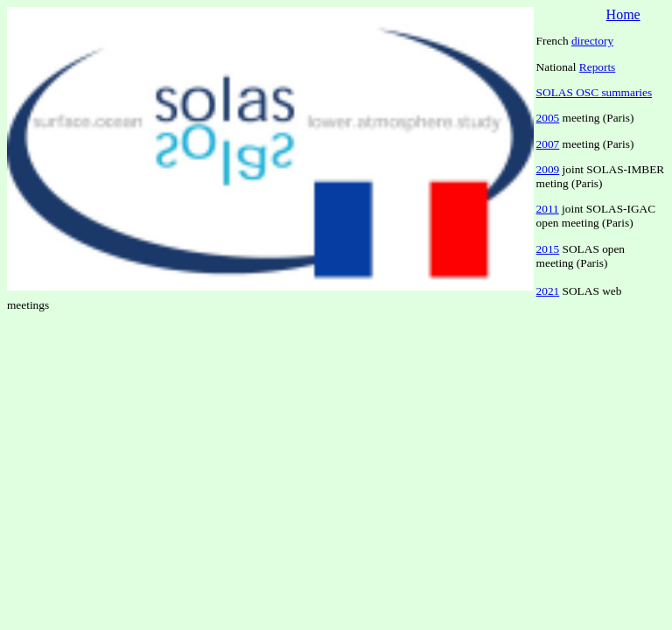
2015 (548, 249)
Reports (597, 67)
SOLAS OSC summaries (594, 92)
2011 (547, 208)
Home (623, 14)
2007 (548, 143)
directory (592, 40)
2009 (548, 169)
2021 (548, 291)
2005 (548, 117)
